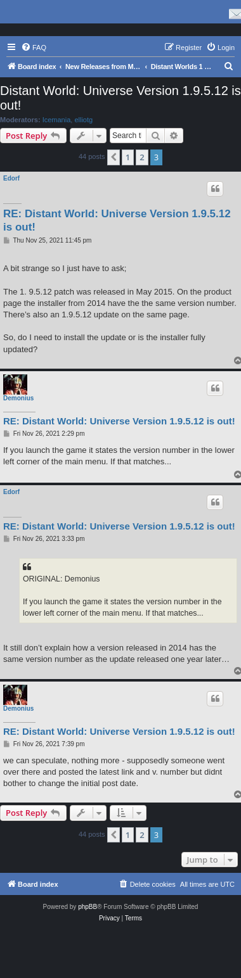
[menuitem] (33, 47)
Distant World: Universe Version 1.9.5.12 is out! (120, 98)
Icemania (56, 120)
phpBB (87, 906)
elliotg (83, 120)
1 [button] (128, 157)
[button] (113, 157)
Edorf (11, 178)
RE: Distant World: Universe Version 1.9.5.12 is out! (117, 220)
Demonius (18, 398)
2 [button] (142, 157)
